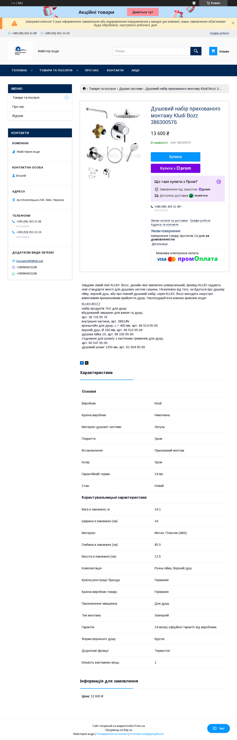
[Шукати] (195, 51)
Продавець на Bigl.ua (118, 730)
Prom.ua (139, 726)
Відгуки (17, 116)
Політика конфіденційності (147, 734)
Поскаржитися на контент (112, 734)
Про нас (92, 70)
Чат (219, 728)
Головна (19, 70)
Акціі (135, 70)
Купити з (175, 168)
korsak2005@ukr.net (29, 261)
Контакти (115, 70)
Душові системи (130, 88)
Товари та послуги (55, 70)
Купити (175, 157)
